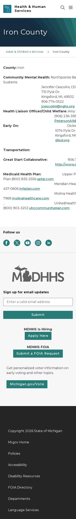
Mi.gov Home (18, 442)
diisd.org (62, 140)
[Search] (62, 7)
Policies (14, 453)
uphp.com (45, 179)
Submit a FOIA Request (38, 353)
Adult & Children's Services (24, 51)
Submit (38, 315)
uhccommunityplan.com (49, 208)
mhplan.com (29, 189)
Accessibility (17, 465)
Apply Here (38, 336)
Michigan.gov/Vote (27, 384)
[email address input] (38, 302)
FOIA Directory (20, 487)
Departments (19, 499)
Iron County (61, 51)
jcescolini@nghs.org (58, 106)
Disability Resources (24, 476)
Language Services (23, 510)
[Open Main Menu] (70, 7)
